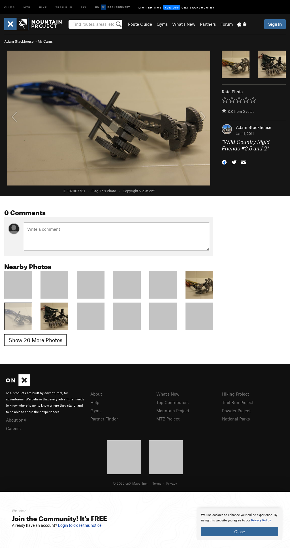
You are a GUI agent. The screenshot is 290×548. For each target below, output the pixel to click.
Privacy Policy (261, 520)
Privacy (171, 483)
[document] (239, 524)
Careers (13, 428)
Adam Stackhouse (19, 41)
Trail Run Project (237, 402)
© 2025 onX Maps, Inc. (130, 483)
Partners (208, 24)
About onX (16, 419)
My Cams (45, 41)
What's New (183, 24)
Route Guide (140, 24)
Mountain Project (172, 410)
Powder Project (236, 410)
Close (239, 531)
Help (94, 402)
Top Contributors (172, 402)
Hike (43, 7)
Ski (84, 7)
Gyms (162, 24)
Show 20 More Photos (35, 340)
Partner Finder (104, 418)
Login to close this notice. (80, 525)
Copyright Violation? (139, 191)
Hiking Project (235, 393)
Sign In (275, 24)
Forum (226, 24)
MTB (27, 7)
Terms (156, 483)
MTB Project (168, 418)
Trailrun (64, 7)
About (96, 393)
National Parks (236, 418)
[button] (224, 161)
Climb (9, 7)
